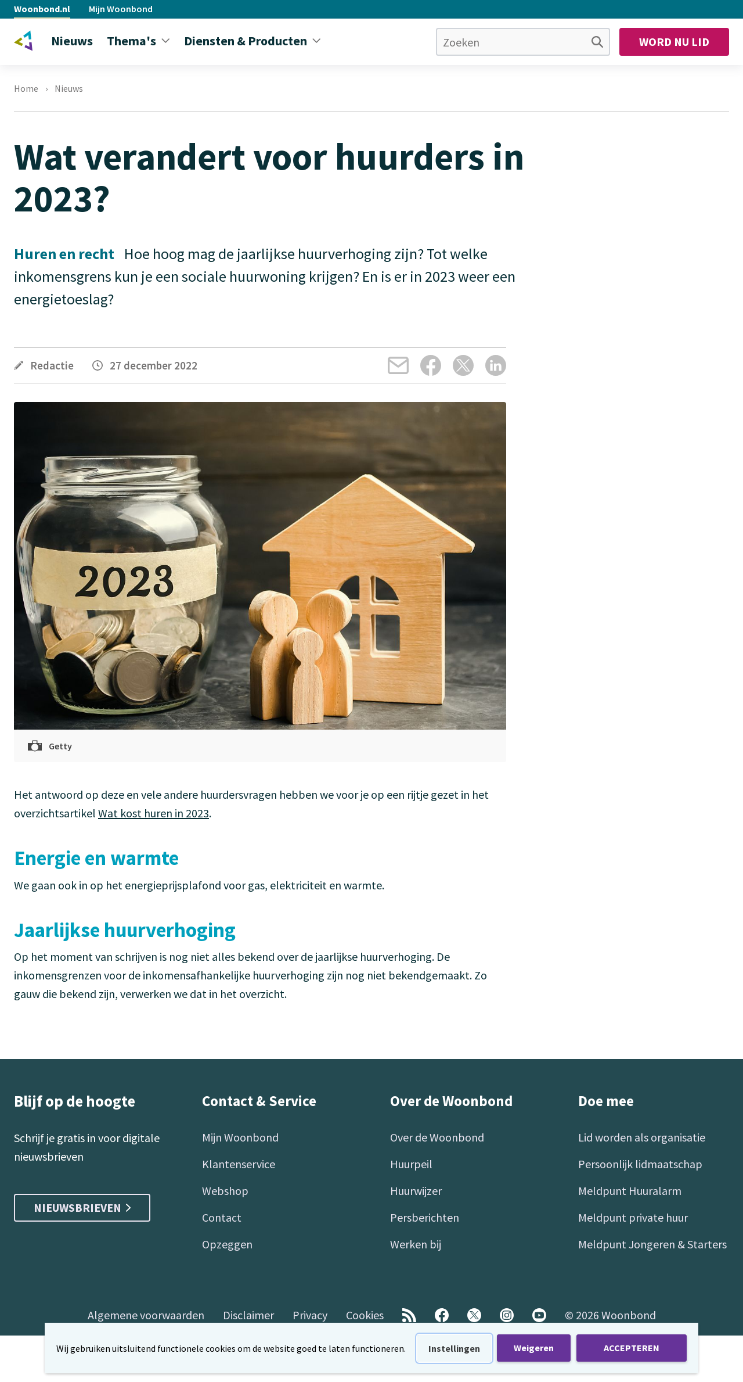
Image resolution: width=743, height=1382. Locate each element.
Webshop (225, 1190)
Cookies (365, 1315)
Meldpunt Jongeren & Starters (652, 1244)
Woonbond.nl (42, 9)
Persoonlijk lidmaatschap (640, 1164)
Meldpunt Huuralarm (629, 1190)
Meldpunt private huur (633, 1217)
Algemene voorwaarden (146, 1315)
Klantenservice (238, 1164)
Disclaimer (248, 1315)
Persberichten (424, 1217)
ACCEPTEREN (631, 1348)
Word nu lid (674, 41)
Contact (221, 1217)
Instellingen (454, 1348)
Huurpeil (411, 1164)
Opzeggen (227, 1244)
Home (26, 88)
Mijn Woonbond (121, 9)
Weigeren (534, 1348)
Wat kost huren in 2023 (153, 813)
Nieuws (69, 88)
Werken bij (415, 1244)
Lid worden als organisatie (641, 1137)
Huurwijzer (416, 1190)
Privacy (310, 1315)
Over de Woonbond (437, 1137)
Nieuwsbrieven (82, 1207)
